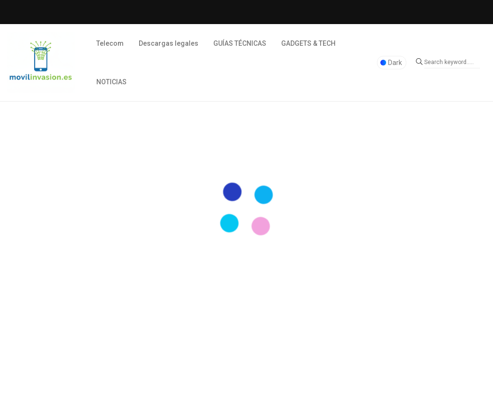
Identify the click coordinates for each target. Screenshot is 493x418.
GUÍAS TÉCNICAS (239, 43)
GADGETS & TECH (308, 43)
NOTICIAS (111, 82)
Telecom (110, 43)
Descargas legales (168, 43)
